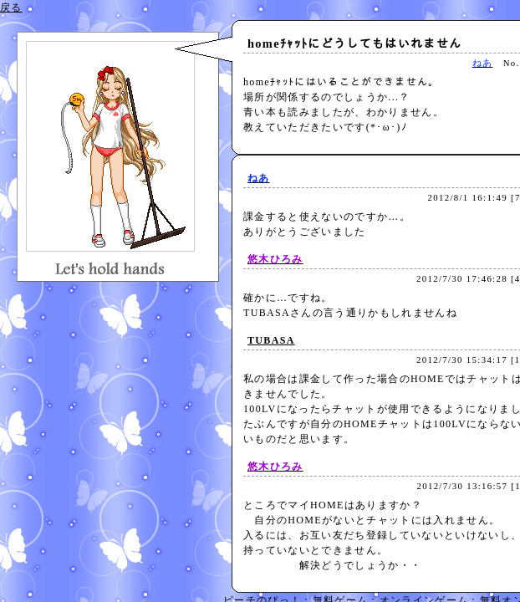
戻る (11, 7)
